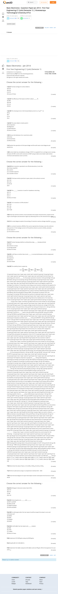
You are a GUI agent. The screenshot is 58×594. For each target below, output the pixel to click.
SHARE (51, 27)
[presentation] (31, 270)
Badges (14, 583)
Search (30, 2)
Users (13, 579)
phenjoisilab (25, 18)
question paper (11, 23)
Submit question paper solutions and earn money (28, 589)
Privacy (41, 583)
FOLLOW (47, 27)
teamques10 (12, 18)
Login (53, 2)
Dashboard (28, 583)
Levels (13, 581)
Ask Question (44, 2)
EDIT (55, 27)
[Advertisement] (31, 45)
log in (7, 559)
